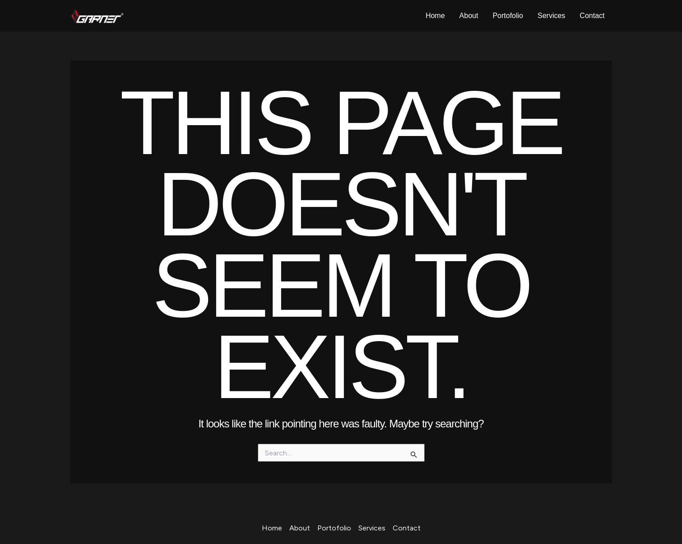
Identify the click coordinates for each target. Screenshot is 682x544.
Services (551, 15)
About (468, 15)
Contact (592, 15)
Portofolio (507, 15)
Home (435, 15)
